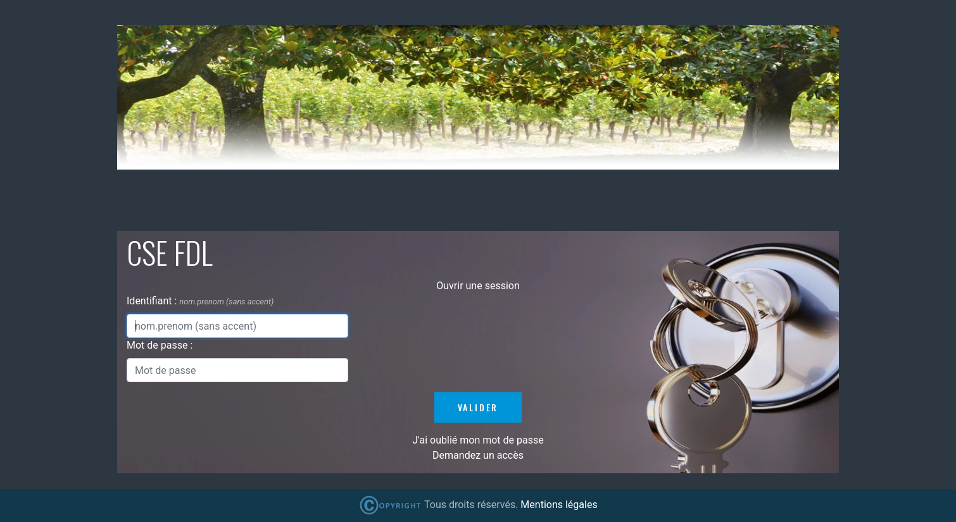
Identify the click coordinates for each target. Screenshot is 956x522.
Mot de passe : (159, 345)
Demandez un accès (478, 455)
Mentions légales (558, 505)
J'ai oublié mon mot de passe (477, 440)
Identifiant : (153, 301)
